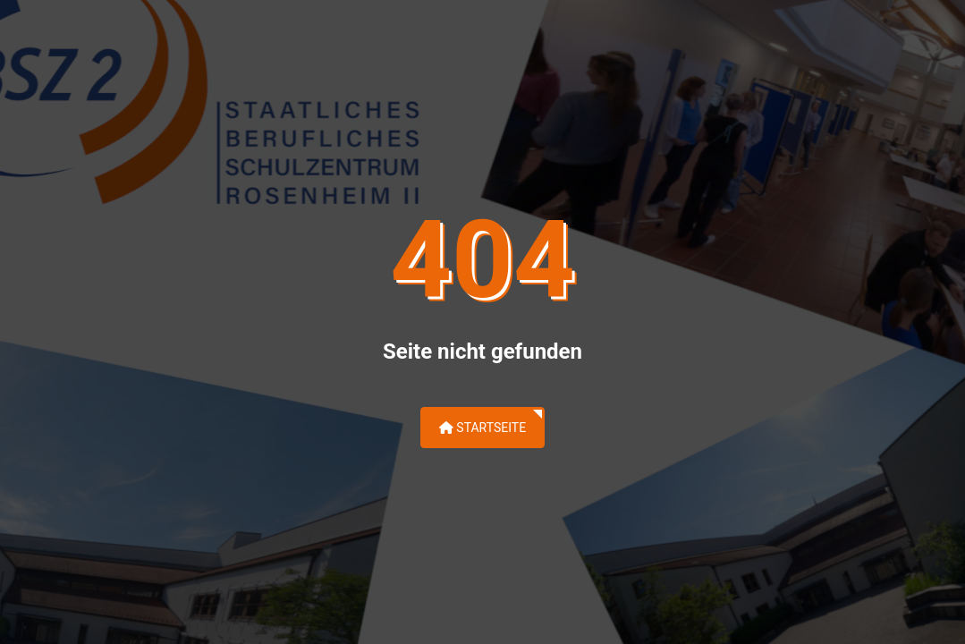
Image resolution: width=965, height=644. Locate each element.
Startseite (482, 427)
